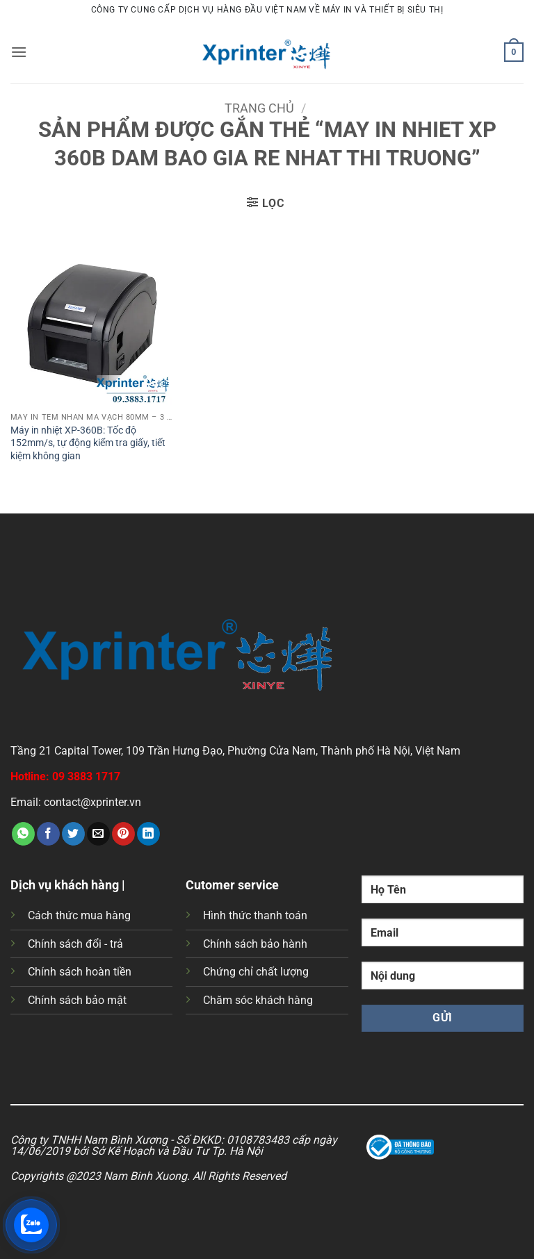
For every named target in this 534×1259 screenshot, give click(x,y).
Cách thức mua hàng (79, 915)
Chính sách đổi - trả (75, 944)
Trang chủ (259, 108)
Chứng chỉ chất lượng (256, 971)
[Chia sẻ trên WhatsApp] (23, 834)
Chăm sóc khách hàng (258, 1000)
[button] (18, 52)
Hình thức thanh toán (255, 915)
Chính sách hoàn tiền (79, 971)
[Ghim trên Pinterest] (123, 834)
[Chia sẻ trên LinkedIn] (148, 834)
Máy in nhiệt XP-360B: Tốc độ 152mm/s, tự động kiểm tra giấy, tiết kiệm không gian (87, 443)
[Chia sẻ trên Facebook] (48, 834)
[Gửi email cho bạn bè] (98, 834)
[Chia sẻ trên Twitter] (73, 834)
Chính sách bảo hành (255, 944)
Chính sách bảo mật (77, 1000)
